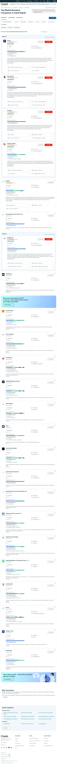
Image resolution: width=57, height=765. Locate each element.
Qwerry (9, 40)
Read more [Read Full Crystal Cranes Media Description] (8, 466)
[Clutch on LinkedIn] (11, 747)
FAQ (16, 748)
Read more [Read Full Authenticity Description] (8, 669)
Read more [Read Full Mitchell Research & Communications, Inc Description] (8, 508)
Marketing (23, 4)
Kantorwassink (9, 310)
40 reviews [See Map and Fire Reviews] (16, 77)
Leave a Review (29, 1)
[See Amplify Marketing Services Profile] (3, 381)
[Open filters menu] (51, 22)
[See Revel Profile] (3, 426)
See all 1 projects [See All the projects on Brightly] (9, 200)
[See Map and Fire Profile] (4, 76)
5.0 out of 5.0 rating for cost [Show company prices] (14, 70)
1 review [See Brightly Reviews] (14, 182)
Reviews (43, 21)
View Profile (41, 41)
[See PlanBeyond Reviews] (11, 239)
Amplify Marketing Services (13, 381)
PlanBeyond (10, 237)
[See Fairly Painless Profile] (3, 404)
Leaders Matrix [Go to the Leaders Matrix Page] (11, 17)
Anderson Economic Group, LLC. (14, 513)
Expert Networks (7, 723)
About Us (17, 738)
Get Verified (46, 740)
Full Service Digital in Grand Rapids (45, 712)
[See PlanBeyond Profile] (4, 238)
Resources (47, 4)
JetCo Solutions (10, 334)
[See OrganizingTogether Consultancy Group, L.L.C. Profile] (3, 561)
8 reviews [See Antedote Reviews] (15, 112)
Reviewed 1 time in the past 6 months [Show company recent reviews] (16, 67)
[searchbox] (7, 22)
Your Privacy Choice (4, 754)
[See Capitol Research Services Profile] (3, 472)
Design (27, 4)
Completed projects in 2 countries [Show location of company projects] (39, 173)
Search (18, 1)
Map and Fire (10, 76)
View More (5, 728)
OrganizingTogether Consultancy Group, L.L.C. (17, 560)
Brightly (8, 181)
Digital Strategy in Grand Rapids (10, 716)
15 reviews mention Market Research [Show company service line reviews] (40, 101)
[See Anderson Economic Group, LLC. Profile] (3, 514)
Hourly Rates (31, 21)
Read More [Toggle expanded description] (5, 697)
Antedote (9, 110)
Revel (7, 426)
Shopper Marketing (42, 723)
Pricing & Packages (41, 4)
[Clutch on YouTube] (9, 747)
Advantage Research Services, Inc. (14, 214)
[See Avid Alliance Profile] (3, 358)
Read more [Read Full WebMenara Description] (8, 292)
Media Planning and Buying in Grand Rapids (11, 713)
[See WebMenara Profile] (3, 274)
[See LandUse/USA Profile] (3, 584)
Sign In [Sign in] (49, 1)
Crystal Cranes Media (11, 448)
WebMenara (9, 274)
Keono (7, 607)
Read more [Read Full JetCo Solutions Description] (8, 352)
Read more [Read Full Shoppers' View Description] (8, 645)
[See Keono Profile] (3, 608)
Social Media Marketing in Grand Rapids (46, 716)
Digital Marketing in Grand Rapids (27, 716)
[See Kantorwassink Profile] (3, 311)
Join (54, 1)
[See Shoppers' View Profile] (3, 631)
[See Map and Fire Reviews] (11, 77)
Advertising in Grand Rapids (26, 712)
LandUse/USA (9, 584)
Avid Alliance (9, 357)
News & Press (17, 743)
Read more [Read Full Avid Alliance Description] (8, 376)
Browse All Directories (34, 738)
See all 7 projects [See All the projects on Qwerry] (10, 62)
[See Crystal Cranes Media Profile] (3, 448)
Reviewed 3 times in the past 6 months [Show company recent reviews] (16, 101)
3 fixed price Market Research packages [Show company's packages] (40, 266)
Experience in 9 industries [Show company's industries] (37, 263)
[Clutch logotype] (4, 736)
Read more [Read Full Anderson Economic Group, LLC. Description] (8, 532)
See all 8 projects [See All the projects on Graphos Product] (10, 165)
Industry (37, 21)
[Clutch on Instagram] (6, 747)
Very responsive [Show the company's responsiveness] (36, 70)
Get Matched (53, 17)
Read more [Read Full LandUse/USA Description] (8, 602)
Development (12, 4)
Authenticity (9, 650)
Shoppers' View (9, 631)
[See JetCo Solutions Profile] (3, 334)
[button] (17, 22)
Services (16, 21)
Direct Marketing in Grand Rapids (44, 718)
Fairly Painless (9, 403)
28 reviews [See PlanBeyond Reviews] (16, 239)
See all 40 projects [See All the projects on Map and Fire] (10, 97)
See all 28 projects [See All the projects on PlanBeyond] (10, 258)
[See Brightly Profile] (3, 181)
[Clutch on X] (4, 747)
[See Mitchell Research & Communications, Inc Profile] (3, 492)
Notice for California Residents (6, 756)
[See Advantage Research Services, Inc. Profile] (3, 214)
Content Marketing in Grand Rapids (10, 718)
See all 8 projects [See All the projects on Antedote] (10, 130)
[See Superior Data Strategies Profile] (3, 537)
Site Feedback (3, 742)
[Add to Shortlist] (53, 40)
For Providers (36, 1)
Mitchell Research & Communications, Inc (16, 491)
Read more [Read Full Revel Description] (8, 443)
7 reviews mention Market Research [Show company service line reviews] (40, 67)
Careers (16, 740)
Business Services (32, 4)
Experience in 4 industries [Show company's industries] (37, 134)
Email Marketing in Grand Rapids (27, 718)
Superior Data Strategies (12, 537)
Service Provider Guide (48, 745)
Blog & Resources (33, 743)
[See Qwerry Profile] (4, 41)
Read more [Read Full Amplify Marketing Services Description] (8, 398)
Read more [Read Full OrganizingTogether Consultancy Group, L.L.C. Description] (8, 579)
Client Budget (23, 21)
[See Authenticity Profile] (3, 651)
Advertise (45, 743)
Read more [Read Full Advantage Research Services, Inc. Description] (8, 228)
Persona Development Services (27, 723)
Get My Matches (7, 304)
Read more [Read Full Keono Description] (8, 626)
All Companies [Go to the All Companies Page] (4, 17)
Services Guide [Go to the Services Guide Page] (19, 17)
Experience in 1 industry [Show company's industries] (37, 205)
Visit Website (48, 41)
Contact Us (3, 744)
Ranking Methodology (19, 745)
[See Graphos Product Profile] (4, 144)
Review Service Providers (34, 740)
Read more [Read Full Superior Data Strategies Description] (8, 555)
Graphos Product (11, 143)
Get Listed (46, 738)
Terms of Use (3, 758)
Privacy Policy (3, 752)
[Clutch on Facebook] (1, 747)
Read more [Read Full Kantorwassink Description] (8, 329)
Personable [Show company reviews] (12, 134)
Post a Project (53, 4)
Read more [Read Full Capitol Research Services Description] (8, 486)
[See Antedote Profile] (4, 111)
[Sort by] (49, 31)
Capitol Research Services (12, 471)
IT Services (18, 4)
